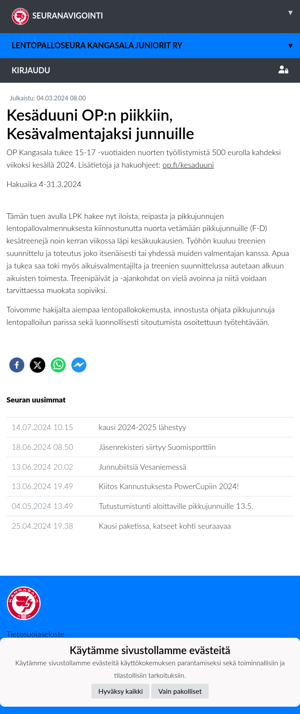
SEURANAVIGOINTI (156, 12)
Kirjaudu (150, 70)
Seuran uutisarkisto (45, 550)
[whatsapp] (58, 365)
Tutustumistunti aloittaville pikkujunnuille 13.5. (176, 506)
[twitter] (37, 365)
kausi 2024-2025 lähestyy (142, 427)
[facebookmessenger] (79, 365)
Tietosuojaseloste (35, 634)
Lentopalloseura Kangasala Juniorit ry (156, 45)
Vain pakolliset (180, 691)
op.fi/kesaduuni (188, 164)
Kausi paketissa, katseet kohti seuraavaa (165, 525)
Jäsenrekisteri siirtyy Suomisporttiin (157, 447)
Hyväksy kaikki (120, 691)
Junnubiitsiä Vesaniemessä (142, 466)
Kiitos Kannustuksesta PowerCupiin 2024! (169, 486)
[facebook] (17, 365)
